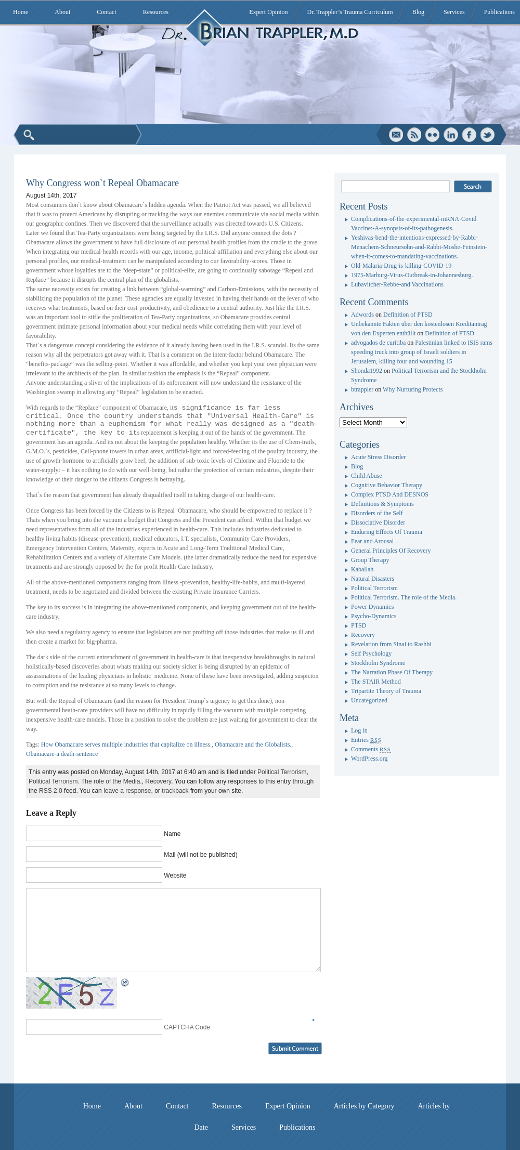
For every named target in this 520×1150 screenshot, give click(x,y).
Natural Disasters (372, 578)
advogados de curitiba (378, 342)
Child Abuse (366, 475)
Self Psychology (371, 653)
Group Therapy (370, 560)
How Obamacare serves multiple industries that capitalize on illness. (126, 744)
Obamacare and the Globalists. (253, 744)
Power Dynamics (372, 606)
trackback (175, 790)
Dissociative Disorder (378, 522)
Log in (359, 730)
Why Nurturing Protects (413, 389)
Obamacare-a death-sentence (62, 753)
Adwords (362, 314)
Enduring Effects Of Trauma (386, 531)
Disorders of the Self (377, 513)
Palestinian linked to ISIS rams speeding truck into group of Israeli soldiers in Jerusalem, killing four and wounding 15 (421, 352)
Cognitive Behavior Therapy (386, 485)
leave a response (127, 790)
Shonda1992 (366, 370)
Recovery (158, 781)
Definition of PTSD (408, 314)
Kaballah (362, 569)
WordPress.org (369, 758)
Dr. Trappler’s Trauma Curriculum (350, 12)
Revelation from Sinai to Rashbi (391, 644)
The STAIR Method (376, 681)
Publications (499, 12)
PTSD (358, 625)
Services (454, 12)
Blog (418, 12)
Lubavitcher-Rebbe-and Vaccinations (397, 284)
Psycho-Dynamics (373, 616)
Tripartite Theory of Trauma (386, 691)
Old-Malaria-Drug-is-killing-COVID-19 (401, 265)
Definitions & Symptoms (382, 503)
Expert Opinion (268, 12)
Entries (366, 739)
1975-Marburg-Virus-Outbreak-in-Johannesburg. (412, 275)
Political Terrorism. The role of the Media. (85, 781)
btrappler (362, 389)
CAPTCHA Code (187, 1027)
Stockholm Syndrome (378, 663)
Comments (371, 749)
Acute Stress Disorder (378, 457)
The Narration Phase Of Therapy (392, 672)
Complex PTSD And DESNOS (389, 494)
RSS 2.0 (50, 790)
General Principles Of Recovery (391, 550)
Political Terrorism (281, 772)
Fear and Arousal (372, 541)
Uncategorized (369, 700)
